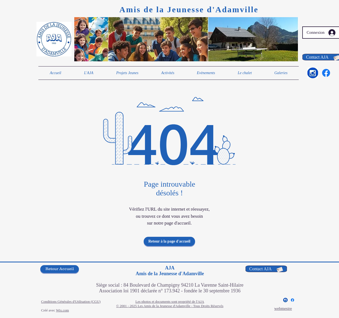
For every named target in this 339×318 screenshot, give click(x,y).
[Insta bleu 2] (312, 73)
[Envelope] (279, 269)
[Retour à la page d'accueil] (169, 241)
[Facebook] (326, 73)
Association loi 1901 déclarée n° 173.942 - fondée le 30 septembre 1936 (170, 290)
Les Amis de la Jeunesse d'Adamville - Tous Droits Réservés (180, 306)
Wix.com (62, 310)
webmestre (283, 308)
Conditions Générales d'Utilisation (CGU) (71, 301)
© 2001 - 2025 (127, 306)
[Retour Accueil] (59, 269)
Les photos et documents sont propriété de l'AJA (169, 301)
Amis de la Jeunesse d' (167, 9)
